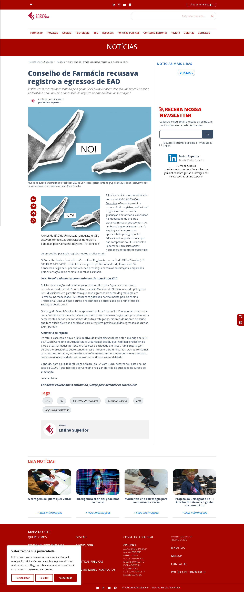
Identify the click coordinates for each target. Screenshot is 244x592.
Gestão (66, 33)
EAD (138, 400)
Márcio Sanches (132, 574)
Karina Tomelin (131, 565)
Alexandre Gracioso (135, 548)
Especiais (108, 33)
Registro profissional (56, 409)
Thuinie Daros (179, 539)
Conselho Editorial (155, 33)
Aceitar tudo (65, 577)
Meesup (176, 556)
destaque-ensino (117, 400)
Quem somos (37, 537)
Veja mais (186, 73)
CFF (61, 400)
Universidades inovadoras (96, 570)
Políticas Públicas (128, 33)
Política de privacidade (188, 572)
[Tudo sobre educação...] (170, 16)
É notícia (178, 548)
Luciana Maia (130, 568)
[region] (44, 565)
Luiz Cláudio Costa (134, 571)
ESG (95, 33)
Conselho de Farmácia (85, 400)
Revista (175, 33)
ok (207, 134)
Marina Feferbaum (181, 536)
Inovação (52, 33)
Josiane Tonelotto (134, 561)
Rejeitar (44, 577)
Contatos (204, 33)
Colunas (189, 33)
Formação (36, 33)
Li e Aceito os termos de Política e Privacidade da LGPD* (188, 144)
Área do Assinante (201, 4)
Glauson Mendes (133, 558)
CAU (47, 400)
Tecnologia (82, 33)
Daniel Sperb (130, 555)
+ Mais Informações (49, 512)
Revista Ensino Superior (46, 545)
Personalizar (22, 577)
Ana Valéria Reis (132, 552)
